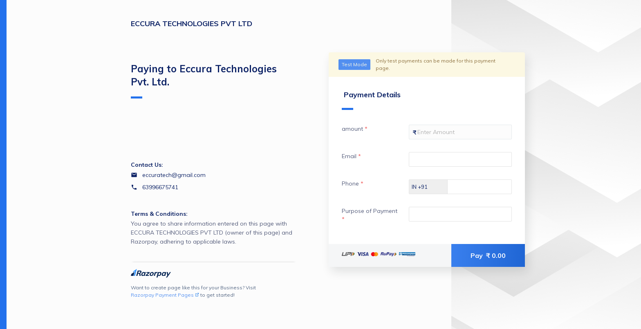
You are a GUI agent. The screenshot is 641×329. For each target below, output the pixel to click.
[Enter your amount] (460, 132)
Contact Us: (147, 164)
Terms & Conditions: (159, 213)
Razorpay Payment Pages (165, 295)
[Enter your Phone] (487, 187)
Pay (488, 255)
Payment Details (371, 100)
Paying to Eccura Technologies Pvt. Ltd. (204, 80)
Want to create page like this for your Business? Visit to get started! (193, 291)
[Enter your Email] (460, 159)
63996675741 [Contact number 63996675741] (160, 187)
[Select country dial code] (428, 187)
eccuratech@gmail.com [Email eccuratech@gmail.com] (174, 175)
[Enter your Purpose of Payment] (460, 214)
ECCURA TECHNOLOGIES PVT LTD (191, 23)
